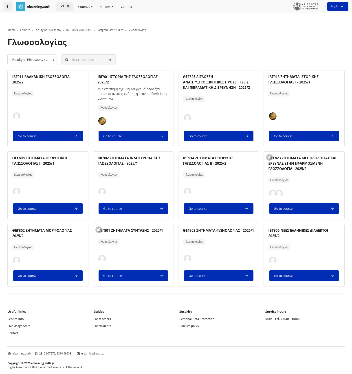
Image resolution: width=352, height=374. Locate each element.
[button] (64, 6)
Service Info (26, 309)
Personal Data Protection (197, 309)
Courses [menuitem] (84, 6)
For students (108, 316)
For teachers (108, 309)
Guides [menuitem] (105, 6)
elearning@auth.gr (103, 344)
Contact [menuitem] (126, 6)
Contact (23, 323)
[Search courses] (99, 50)
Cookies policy (189, 316)
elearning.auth (32, 344)
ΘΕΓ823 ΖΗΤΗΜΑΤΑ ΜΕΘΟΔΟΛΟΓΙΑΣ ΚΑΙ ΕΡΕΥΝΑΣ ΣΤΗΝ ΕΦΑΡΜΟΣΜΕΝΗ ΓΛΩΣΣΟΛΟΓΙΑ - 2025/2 (295, 154)
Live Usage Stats (30, 316)
